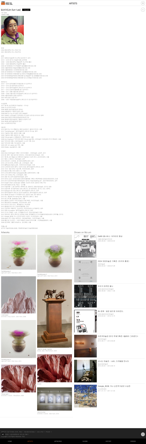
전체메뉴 (143, 3)
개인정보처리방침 (29, 432)
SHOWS (85, 441)
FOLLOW (26, 10)
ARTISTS (30, 441)
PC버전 (48, 432)
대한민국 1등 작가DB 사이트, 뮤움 (11, 432)
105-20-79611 (24, 434)
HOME (10, 441)
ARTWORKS (58, 441)
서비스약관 (40, 432)
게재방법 (133, 441)
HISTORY (108, 441)
